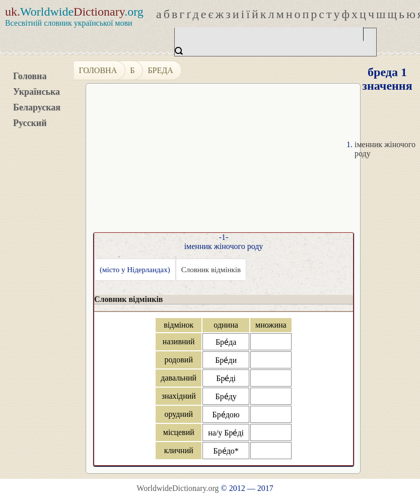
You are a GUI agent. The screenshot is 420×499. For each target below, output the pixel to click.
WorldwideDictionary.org (177, 488)
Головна (29, 76)
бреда (160, 70)
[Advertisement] (245, 161)
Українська (36, 92)
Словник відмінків (211, 270)
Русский (30, 123)
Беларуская (36, 107)
